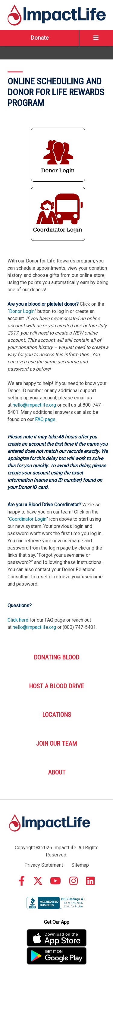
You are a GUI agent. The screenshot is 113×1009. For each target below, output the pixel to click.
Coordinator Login (27, 519)
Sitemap (80, 865)
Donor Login (21, 311)
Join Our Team (56, 743)
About (56, 772)
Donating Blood (56, 657)
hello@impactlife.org (34, 405)
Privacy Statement (43, 865)
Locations (56, 714)
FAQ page (45, 419)
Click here (18, 620)
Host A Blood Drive (56, 686)
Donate (39, 37)
